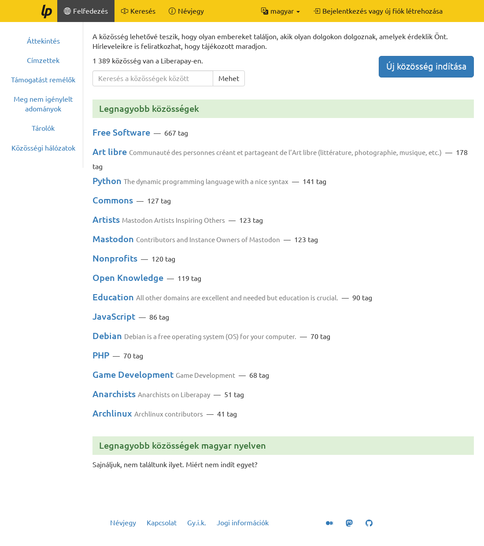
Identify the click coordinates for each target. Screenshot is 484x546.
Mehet (228, 78)
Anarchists (114, 394)
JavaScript (113, 316)
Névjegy (123, 523)
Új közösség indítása (426, 66)
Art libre (109, 152)
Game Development (133, 374)
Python (107, 181)
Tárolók (43, 128)
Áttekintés (43, 41)
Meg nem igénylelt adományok (43, 104)
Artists (106, 219)
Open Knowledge (127, 278)
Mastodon (113, 239)
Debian (107, 336)
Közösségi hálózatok (43, 148)
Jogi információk (243, 523)
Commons (112, 200)
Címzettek (43, 60)
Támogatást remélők (43, 80)
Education (113, 297)
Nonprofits (114, 258)
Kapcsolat (162, 523)
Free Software (121, 132)
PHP (100, 355)
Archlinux (112, 413)
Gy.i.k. (196, 523)
